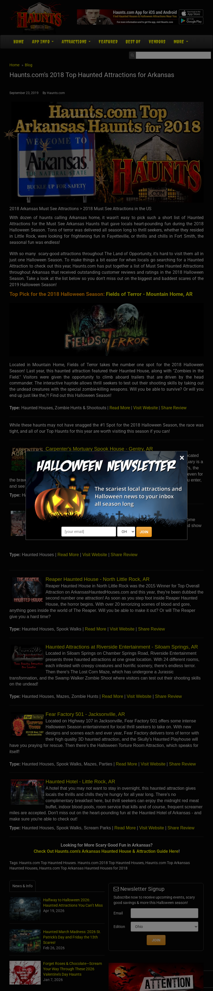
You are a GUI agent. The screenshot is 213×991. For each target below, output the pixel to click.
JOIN (144, 532)
